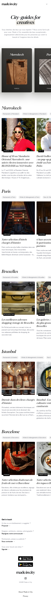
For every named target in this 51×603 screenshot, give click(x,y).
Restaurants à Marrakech (11, 114)
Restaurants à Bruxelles (10, 277)
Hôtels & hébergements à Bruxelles (33, 277)
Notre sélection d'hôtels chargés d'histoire (14, 241)
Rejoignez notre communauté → (13, 533)
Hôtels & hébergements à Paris (29, 197)
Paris (6, 191)
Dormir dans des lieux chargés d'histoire (18, 401)
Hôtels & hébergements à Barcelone (34, 437)
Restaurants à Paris (9, 197)
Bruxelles (10, 271)
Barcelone (11, 431)
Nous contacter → (8, 541)
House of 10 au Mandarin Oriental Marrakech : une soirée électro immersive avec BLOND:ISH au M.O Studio (18, 160)
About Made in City (25, 592)
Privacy (25, 596)
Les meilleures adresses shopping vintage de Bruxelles (18, 321)
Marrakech (17, 54)
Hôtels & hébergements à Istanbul (32, 357)
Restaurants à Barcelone (11, 437)
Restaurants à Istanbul (10, 357)
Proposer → (6, 526)
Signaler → (6, 549)
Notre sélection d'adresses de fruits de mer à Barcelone (17, 481)
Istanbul (9, 351)
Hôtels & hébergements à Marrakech (34, 114)
